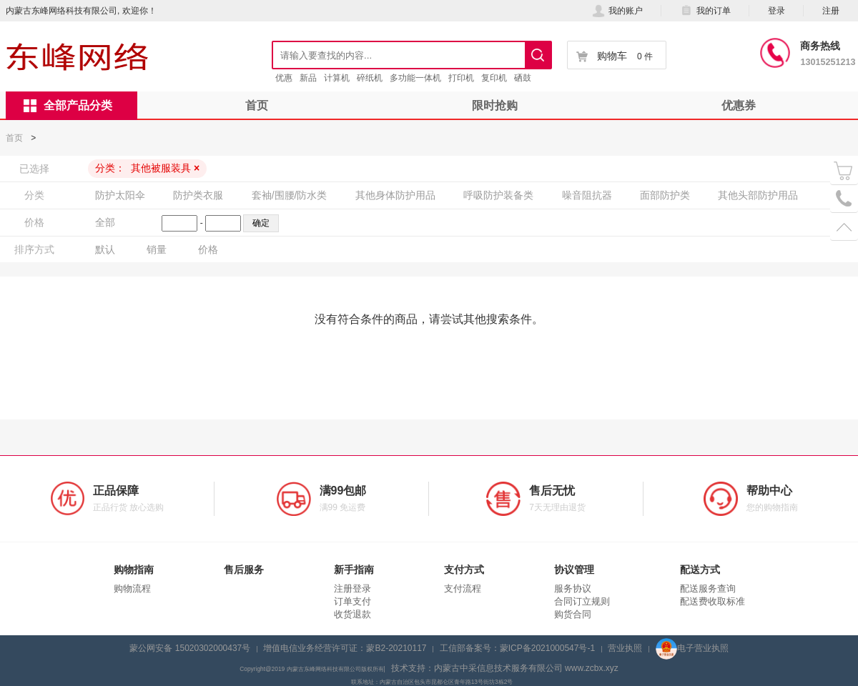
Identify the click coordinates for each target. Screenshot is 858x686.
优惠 (283, 78)
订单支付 (352, 601)
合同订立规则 (582, 601)
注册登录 (352, 588)
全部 (105, 222)
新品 (308, 78)
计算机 (337, 78)
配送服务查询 (708, 588)
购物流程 (132, 588)
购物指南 (134, 569)
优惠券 (738, 105)
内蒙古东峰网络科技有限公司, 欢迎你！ (81, 11)
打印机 (461, 78)
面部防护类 (665, 195)
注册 (830, 11)
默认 (105, 249)
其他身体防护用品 (395, 195)
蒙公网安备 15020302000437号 (189, 648)
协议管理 (574, 569)
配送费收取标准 (712, 601)
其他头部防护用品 (758, 195)
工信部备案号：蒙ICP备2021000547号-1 (517, 648)
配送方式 (700, 569)
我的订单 (705, 11)
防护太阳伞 (120, 195)
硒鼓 (522, 78)
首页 (256, 105)
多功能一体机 (415, 78)
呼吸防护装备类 (498, 195)
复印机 (494, 78)
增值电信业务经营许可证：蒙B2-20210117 (344, 648)
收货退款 (352, 614)
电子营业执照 (692, 648)
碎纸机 (370, 78)
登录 (776, 11)
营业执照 (625, 648)
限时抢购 (495, 105)
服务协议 (572, 588)
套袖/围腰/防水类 (289, 195)
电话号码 (844, 199)
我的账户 (617, 11)
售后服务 (244, 569)
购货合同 (572, 614)
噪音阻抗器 (587, 195)
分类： (147, 168)
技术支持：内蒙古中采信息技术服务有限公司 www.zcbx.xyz (504, 668)
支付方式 (464, 569)
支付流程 (462, 588)
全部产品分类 (68, 105)
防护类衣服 (198, 195)
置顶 (844, 227)
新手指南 (354, 569)
